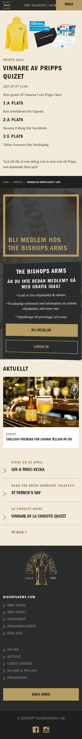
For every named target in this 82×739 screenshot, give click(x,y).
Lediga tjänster (19, 664)
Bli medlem (41, 330)
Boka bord (41, 694)
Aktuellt (14, 657)
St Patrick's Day (45, 489)
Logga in (41, 346)
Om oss (13, 650)
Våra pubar (16, 605)
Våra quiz (15, 633)
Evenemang (16, 619)
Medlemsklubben (21, 626)
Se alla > (19, 532)
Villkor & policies (22, 671)
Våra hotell (16, 612)
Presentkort (17, 678)
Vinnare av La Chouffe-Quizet (45, 512)
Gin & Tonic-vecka (45, 466)
